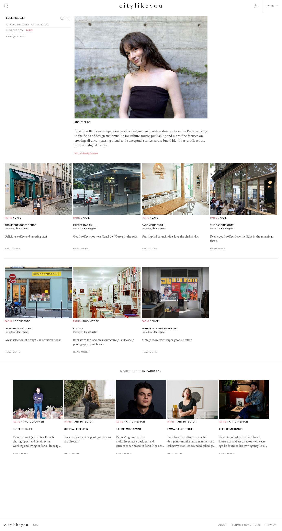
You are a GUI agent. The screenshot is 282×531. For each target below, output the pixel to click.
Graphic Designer (17, 24)
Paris (29, 30)
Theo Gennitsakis (230, 429)
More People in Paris (140, 371)
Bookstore (23, 321)
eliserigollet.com (15, 36)
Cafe (18, 218)
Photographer (33, 421)
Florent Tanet (22, 429)
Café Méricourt (152, 225)
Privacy (270, 525)
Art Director (39, 24)
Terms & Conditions (246, 525)
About (222, 525)
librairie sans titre (18, 328)
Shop (155, 321)
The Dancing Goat (222, 225)
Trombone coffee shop (20, 225)
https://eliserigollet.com (86, 153)
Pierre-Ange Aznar (128, 429)
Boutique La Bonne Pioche (159, 328)
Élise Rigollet (15, 18)
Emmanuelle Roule (180, 429)
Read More (12, 248)
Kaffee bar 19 (82, 225)
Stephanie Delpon (76, 429)
